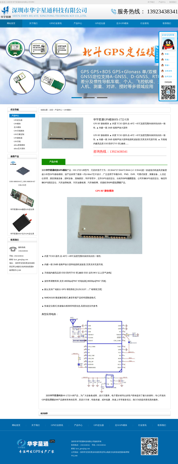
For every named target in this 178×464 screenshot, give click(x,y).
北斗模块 (17, 127)
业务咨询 (168, 71)
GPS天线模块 (19, 131)
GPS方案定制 (19, 134)
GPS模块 (17, 124)
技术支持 (168, 76)
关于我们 (151, 2)
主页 (51, 110)
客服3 (167, 65)
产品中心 (162, 2)
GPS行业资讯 (56, 23)
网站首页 (11, 23)
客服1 (167, 54)
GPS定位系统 (114, 182)
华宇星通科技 (56, 395)
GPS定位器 (100, 23)
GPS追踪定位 (129, 178)
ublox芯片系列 (19, 149)
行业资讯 (144, 23)
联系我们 (173, 2)
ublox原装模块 (19, 145)
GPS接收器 (18, 138)
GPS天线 (17, 141)
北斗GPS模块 (122, 23)
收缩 (157, 54)
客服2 (167, 60)
